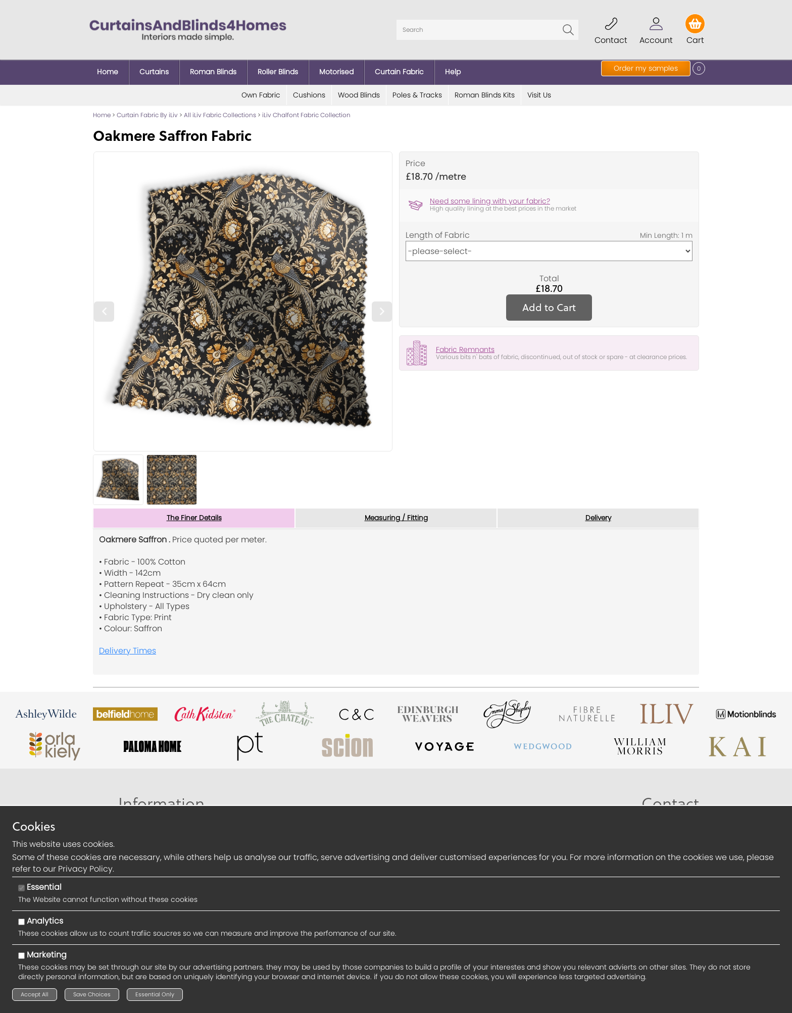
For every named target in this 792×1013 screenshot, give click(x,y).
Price (415, 159)
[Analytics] (21, 922)
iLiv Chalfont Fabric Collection (306, 111)
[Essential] (21, 888)
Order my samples (646, 68)
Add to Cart (549, 303)
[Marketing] (21, 955)
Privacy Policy (85, 869)
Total (549, 274)
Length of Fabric (438, 231)
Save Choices (92, 994)
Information (161, 800)
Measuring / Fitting (396, 514)
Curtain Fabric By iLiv (147, 111)
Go (568, 28)
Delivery (598, 514)
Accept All (34, 994)
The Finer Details (194, 514)
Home (102, 111)
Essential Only (154, 994)
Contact (670, 800)
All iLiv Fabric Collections (220, 111)
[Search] (487, 28)
